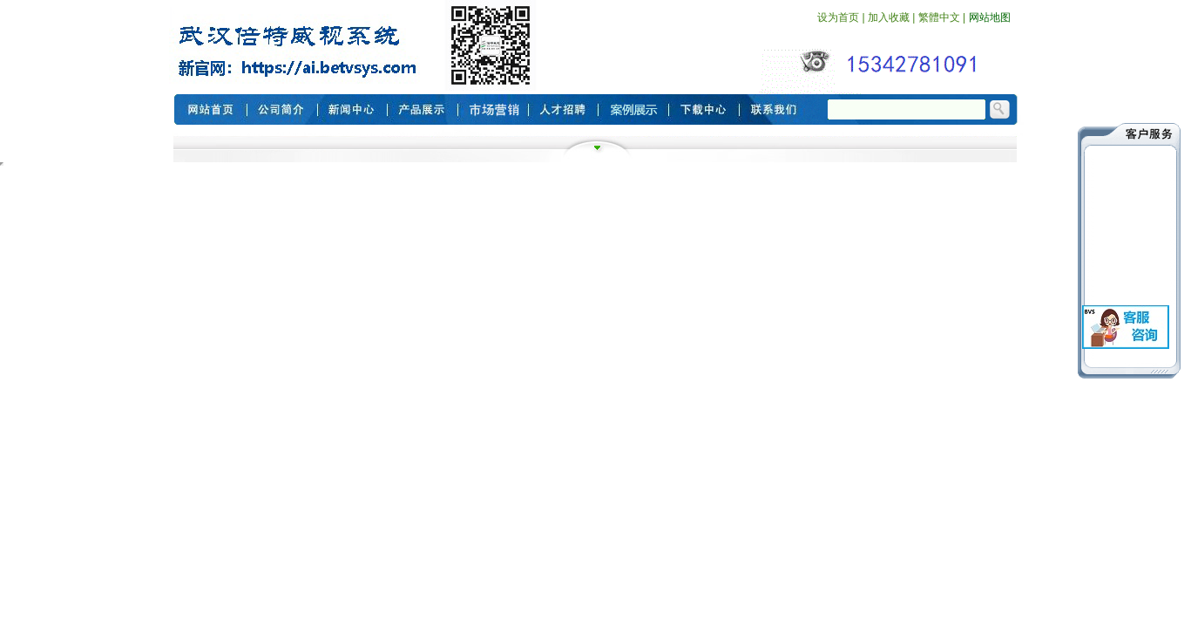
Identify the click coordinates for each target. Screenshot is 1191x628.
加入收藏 (889, 17)
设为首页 (838, 17)
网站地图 (990, 17)
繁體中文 (939, 17)
